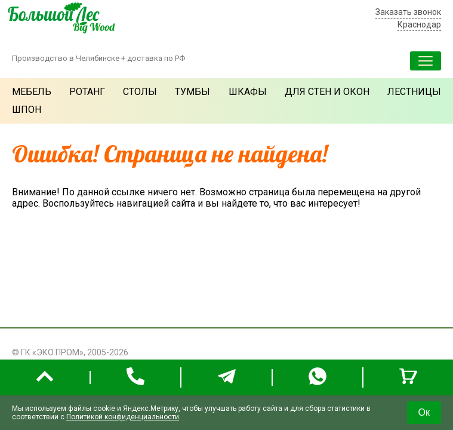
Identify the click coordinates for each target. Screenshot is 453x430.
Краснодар (419, 24)
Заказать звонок (408, 12)
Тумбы (192, 91)
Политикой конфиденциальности (122, 417)
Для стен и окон (327, 91)
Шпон (26, 109)
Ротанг (87, 91)
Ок (424, 412)
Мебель (31, 91)
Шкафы (248, 91)
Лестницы (414, 91)
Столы (140, 91)
